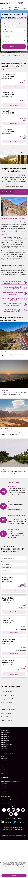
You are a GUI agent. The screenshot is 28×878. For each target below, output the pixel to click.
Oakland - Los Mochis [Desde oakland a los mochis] (6, 691)
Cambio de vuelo (4, 760)
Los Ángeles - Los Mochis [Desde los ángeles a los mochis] (7, 698)
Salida (4, 39)
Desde (4, 29)
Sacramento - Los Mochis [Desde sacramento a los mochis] (7, 695)
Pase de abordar (4, 758)
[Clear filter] (25, 564)
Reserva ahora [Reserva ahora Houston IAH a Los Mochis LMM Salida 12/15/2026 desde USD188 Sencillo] (14, 123)
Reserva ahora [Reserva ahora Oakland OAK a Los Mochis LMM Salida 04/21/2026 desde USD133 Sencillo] (14, 105)
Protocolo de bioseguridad (6, 767)
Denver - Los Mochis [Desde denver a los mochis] (6, 720)
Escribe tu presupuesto (6, 567)
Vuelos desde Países (14, 832)
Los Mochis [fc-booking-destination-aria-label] (6, 36)
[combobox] (15, 558)
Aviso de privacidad (5, 801)
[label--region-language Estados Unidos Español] (21, 3)
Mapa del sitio (3, 792)
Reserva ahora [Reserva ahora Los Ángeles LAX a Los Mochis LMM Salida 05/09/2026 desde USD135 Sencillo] (14, 87)
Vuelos (8, 55)
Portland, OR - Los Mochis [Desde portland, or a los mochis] (8, 716)
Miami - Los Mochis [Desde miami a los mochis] (6, 713)
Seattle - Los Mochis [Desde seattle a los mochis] (6, 706)
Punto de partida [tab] (7, 192)
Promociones (23, 8)
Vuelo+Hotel (4, 8)
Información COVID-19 (5, 769)
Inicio (2, 55)
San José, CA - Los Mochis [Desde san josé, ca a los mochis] (8, 709)
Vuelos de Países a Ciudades (8, 831)
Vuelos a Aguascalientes (5, 732)
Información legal (4, 802)
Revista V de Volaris (5, 789)
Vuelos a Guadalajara (5, 740)
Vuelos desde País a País (7, 829)
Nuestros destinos (16, 8)
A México (15, 55)
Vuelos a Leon (3, 742)
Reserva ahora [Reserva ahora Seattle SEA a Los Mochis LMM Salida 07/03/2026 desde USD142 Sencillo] (14, 141)
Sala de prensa (4, 791)
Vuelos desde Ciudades (19, 831)
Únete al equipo (4, 783)
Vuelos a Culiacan (4, 738)
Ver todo (2, 773)
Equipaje (2, 756)
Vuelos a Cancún (4, 734)
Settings (14, 874)
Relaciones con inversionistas (6, 785)
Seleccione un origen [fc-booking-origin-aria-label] (8, 31)
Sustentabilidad (4, 787)
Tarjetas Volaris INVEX (5, 764)
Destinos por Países (8, 827)
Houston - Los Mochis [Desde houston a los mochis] (6, 702)
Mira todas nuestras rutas (6, 750)
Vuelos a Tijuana (4, 748)
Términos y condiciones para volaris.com (9, 799)
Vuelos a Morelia (4, 746)
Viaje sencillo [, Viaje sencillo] (6, 23)
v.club (2, 762)
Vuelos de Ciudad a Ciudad (18, 829)
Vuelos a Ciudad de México (6, 744)
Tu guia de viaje (11, 8)
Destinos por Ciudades (17, 827)
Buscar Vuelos (14, 46)
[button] (16, 23)
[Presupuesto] (15, 570)
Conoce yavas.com (4, 771)
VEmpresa (3, 766)
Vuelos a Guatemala (5, 736)
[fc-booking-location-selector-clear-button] (25, 35)
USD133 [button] (21, 17)
